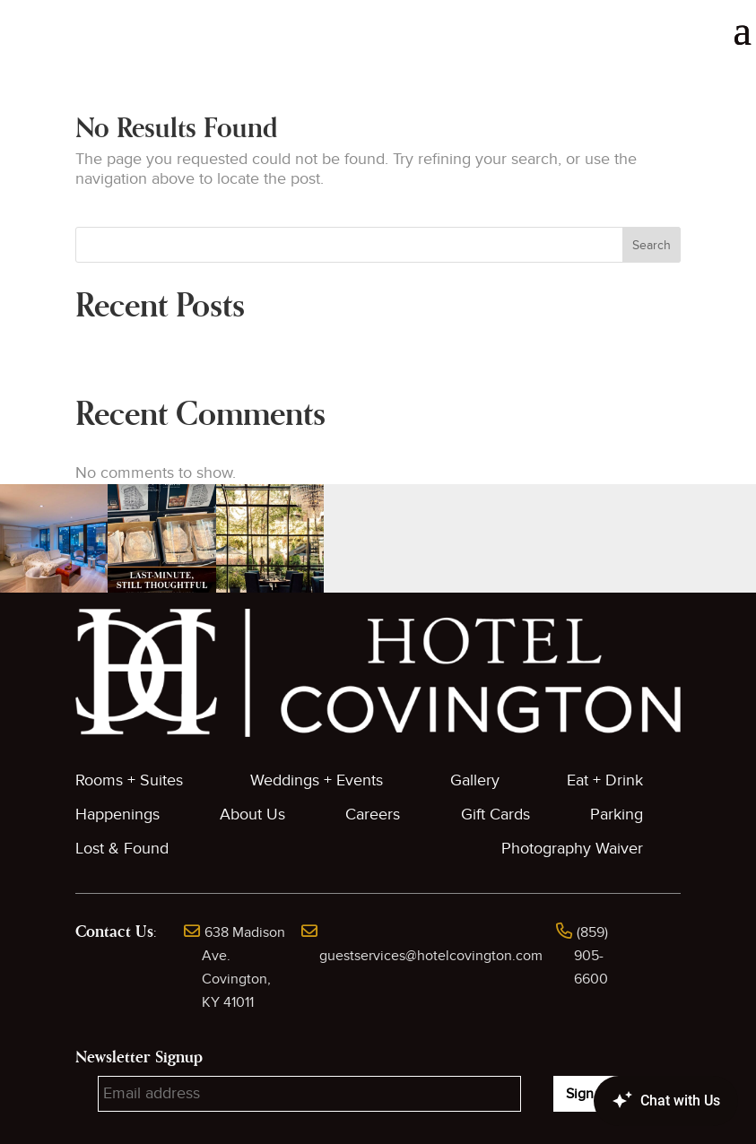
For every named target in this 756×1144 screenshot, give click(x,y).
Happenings (117, 814)
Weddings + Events (316, 780)
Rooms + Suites (129, 780)
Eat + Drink (605, 780)
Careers (372, 814)
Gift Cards (495, 814)
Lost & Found (122, 848)
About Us (252, 814)
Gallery (475, 780)
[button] (54, 538)
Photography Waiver (572, 848)
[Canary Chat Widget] (639, 1101)
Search (651, 245)
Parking (616, 814)
